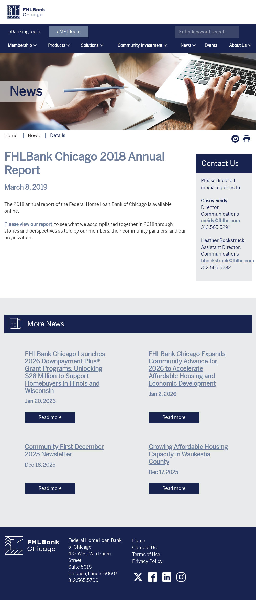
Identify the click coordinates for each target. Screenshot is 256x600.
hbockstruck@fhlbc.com (227, 261)
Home (10, 136)
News (34, 136)
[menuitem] (21, 45)
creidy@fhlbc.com (220, 221)
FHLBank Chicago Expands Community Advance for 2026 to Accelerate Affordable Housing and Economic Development (187, 368)
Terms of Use (146, 554)
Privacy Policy (148, 561)
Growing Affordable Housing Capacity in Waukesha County (188, 454)
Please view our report (28, 224)
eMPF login (69, 31)
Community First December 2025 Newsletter (64, 450)
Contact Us (144, 547)
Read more (50, 417)
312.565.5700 (83, 580)
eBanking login (24, 31)
